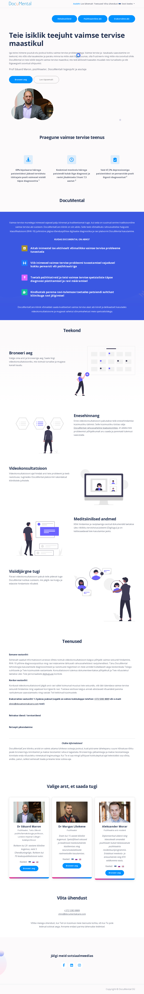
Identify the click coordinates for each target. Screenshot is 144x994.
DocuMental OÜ (127, 989)
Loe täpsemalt (49, 79)
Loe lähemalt (78, 6)
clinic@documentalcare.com (24, 703)
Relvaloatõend (61, 18)
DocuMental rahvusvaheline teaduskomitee (96, 427)
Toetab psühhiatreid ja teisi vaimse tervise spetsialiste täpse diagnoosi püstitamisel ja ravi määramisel (71, 279)
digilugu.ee (48, 673)
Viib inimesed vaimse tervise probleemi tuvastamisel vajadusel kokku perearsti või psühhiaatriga (72, 264)
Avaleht (65, 6)
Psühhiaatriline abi (91, 18)
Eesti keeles (124, 6)
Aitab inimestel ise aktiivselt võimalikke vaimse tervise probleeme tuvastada (75, 249)
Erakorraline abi (121, 18)
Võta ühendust (107, 6)
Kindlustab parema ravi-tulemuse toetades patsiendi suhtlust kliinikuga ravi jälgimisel (72, 293)
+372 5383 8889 (101, 698)
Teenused (92, 6)
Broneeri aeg (21, 79)
